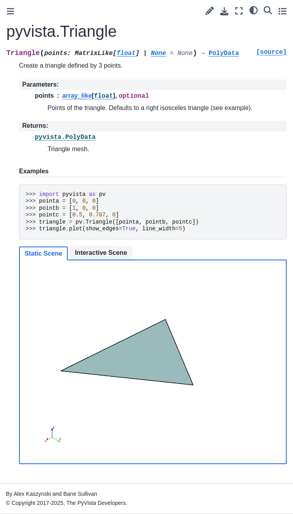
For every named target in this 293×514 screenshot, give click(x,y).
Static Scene (43, 253)
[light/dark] (253, 10)
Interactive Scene (101, 252)
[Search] (268, 10)
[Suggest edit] (209, 11)
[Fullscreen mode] (239, 11)
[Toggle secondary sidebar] (282, 11)
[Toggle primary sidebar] (10, 11)
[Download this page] (224, 11)
